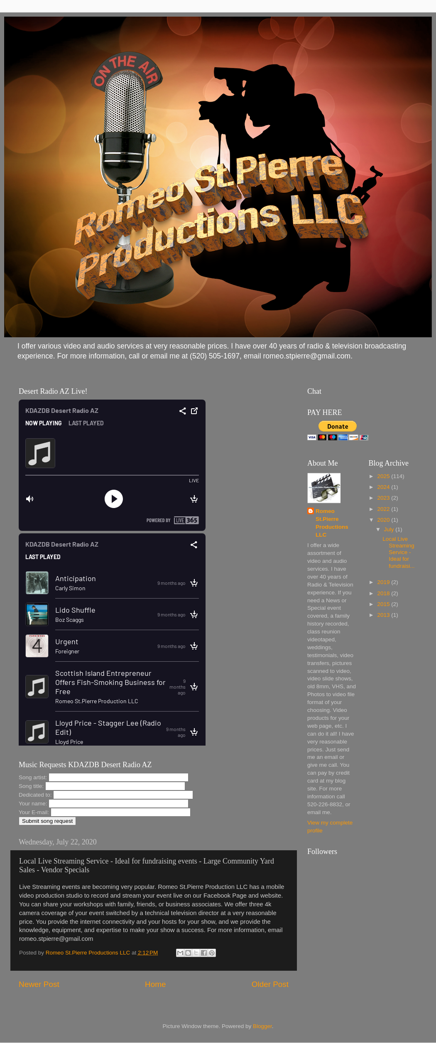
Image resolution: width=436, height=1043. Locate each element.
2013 (384, 615)
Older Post (270, 984)
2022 (384, 509)
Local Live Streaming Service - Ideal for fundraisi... (398, 552)
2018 (384, 593)
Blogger (262, 1026)
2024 (384, 487)
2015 (384, 604)
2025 (384, 476)
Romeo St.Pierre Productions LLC (332, 523)
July (390, 529)
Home (155, 984)
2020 (384, 520)
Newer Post (39, 984)
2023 (384, 498)
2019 (384, 582)
